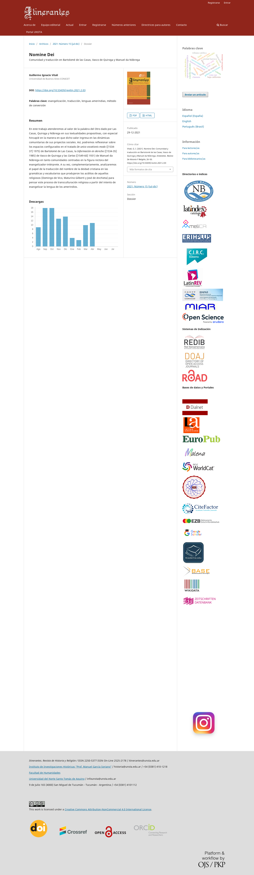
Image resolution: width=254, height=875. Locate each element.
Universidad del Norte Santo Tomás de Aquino (56, 778)
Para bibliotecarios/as (193, 158)
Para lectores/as (190, 148)
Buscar (222, 25)
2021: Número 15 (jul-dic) (66, 43)
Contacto (181, 25)
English (186, 121)
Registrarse (99, 25)
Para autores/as (190, 153)
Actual (69, 25)
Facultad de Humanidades (44, 772)
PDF (134, 115)
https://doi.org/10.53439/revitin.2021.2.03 (60, 90)
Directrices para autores (156, 25)
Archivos (43, 43)
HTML (148, 115)
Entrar (83, 25)
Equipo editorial (50, 25)
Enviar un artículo (195, 94)
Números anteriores (124, 25)
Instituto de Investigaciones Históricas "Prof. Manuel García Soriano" (70, 766)
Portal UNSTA (34, 32)
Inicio (32, 43)
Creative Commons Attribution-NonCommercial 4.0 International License (108, 809)
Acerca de (29, 25)
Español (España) (192, 116)
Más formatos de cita (141, 169)
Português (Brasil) (193, 126)
